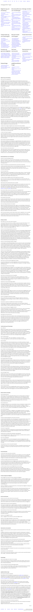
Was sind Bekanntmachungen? (5, 44)
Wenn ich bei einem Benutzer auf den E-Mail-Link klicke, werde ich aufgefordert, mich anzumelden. (16, 29)
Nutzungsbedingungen (20, 609)
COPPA (20, 108)
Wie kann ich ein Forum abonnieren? (27, 59)
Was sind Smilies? (3, 40)
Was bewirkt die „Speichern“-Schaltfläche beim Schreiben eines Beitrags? (26, 29)
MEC (16, 1)
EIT (10, 1)
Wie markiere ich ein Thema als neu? (27, 32)
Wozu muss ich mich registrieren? (5, 12)
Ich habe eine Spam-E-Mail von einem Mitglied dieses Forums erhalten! (26, 41)
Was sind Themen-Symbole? (4, 47)
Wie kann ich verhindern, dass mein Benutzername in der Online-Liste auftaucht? (16, 15)
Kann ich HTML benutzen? (4, 39)
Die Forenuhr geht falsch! (15, 17)
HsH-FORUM (2, 609)
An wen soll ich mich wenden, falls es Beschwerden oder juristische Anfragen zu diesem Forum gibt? (16, 71)
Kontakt (12, 609)
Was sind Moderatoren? (15, 39)
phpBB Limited (3, 188)
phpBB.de (9, 188)
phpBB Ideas (16, 582)
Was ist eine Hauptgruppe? (15, 45)
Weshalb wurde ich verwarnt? (26, 25)
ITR (18, 1)
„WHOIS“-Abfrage (8, 588)
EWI (12, 1)
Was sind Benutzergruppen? (15, 40)
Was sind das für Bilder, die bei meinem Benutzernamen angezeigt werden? (16, 23)
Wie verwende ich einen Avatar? (16, 25)
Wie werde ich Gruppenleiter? (16, 42)
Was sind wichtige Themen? (4, 45)
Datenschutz (15, 609)
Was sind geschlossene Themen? (5, 46)
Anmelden (24, 1)
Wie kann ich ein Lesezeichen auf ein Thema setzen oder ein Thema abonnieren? (27, 57)
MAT (14, 1)
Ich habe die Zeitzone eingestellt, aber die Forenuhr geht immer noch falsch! (16, 19)
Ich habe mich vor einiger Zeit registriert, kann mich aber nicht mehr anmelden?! (6, 20)
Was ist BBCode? (3, 38)
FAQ (5, 609)
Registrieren (28, 1)
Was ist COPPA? (3, 13)
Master (21, 1)
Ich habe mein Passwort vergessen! (5, 22)
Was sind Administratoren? (15, 38)
